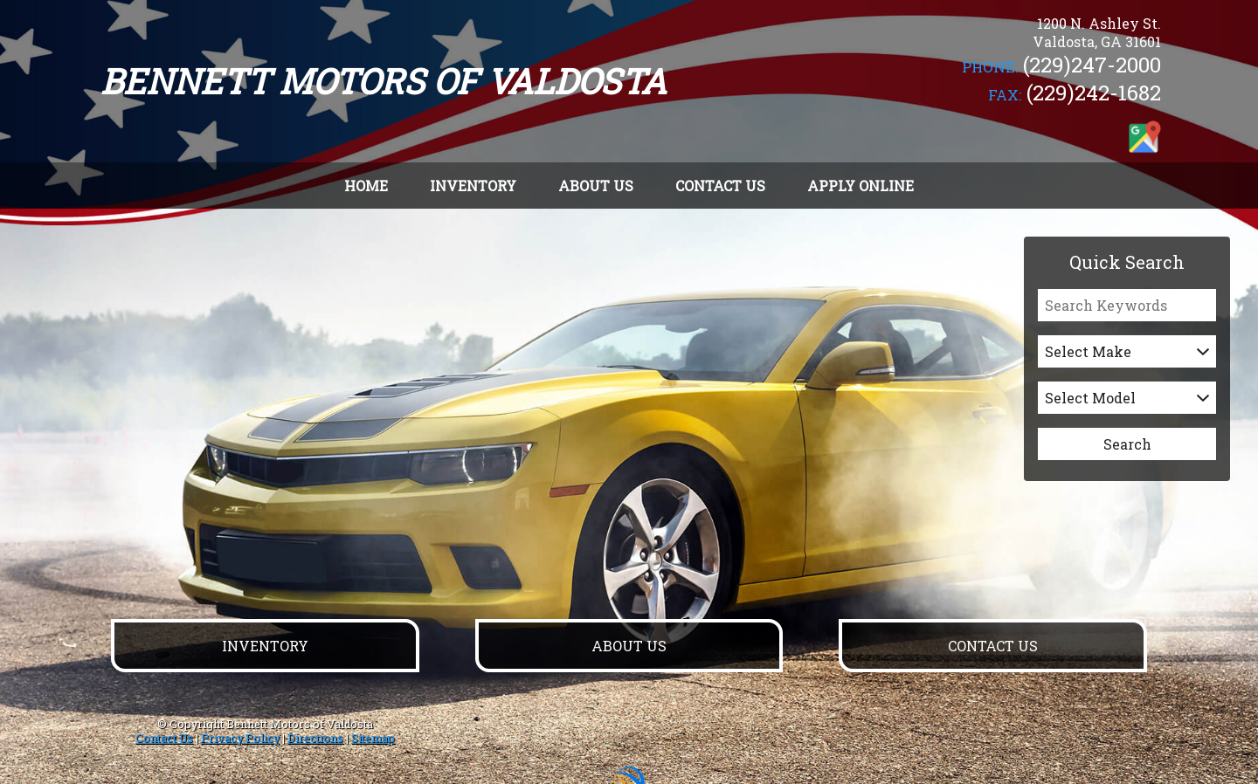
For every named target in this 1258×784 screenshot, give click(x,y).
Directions (315, 738)
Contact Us (164, 738)
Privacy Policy (240, 738)
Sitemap (373, 738)
